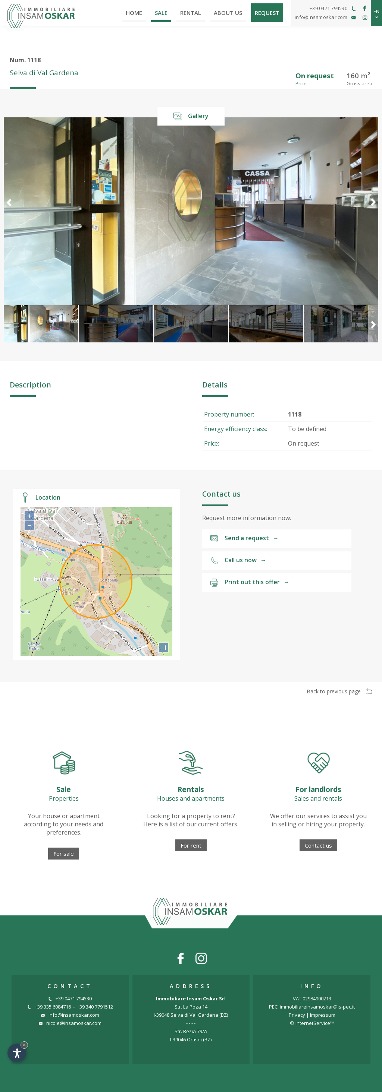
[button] (373, 210)
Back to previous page (339, 691)
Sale (161, 12)
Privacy (297, 1015)
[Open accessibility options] (16, 1053)
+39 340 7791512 (95, 1006)
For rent (191, 845)
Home (134, 12)
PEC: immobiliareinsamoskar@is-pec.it (312, 1006)
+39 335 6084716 (49, 1006)
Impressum (322, 1015)
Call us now (238, 560)
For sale (63, 853)
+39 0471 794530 (70, 998)
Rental (190, 12)
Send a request (244, 538)
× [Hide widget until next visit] (24, 1045)
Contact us (318, 845)
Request (267, 12)
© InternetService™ (312, 1023)
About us (228, 12)
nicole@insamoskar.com (70, 1023)
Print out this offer (249, 582)
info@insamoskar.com (70, 1015)
